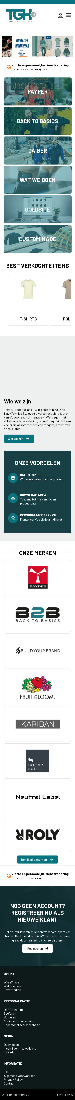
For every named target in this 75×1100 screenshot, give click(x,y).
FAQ (6, 1072)
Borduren (10, 1017)
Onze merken (12, 990)
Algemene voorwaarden (19, 1075)
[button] (14, 56)
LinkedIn (9, 1052)
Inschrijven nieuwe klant (20, 1048)
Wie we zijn (18, 438)
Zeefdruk (10, 1013)
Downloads (11, 1044)
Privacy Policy (13, 1079)
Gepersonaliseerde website (22, 1025)
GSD (71, 1094)
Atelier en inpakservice (19, 1021)
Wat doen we (12, 986)
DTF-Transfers (13, 1009)
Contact (9, 1083)
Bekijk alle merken (37, 859)
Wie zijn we (11, 982)
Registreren (37, 948)
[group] (37, 47)
